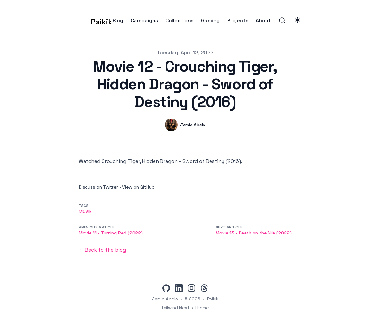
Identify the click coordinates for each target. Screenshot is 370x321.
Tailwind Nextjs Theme (185, 308)
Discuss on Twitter (98, 187)
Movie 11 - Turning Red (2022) (111, 233)
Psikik (212, 299)
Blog (117, 20)
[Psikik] (91, 21)
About (263, 20)
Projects (237, 20)
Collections (179, 20)
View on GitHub (138, 187)
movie (85, 211)
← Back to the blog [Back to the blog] (102, 250)
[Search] (282, 20)
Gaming (210, 20)
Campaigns (144, 20)
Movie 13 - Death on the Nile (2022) (254, 233)
